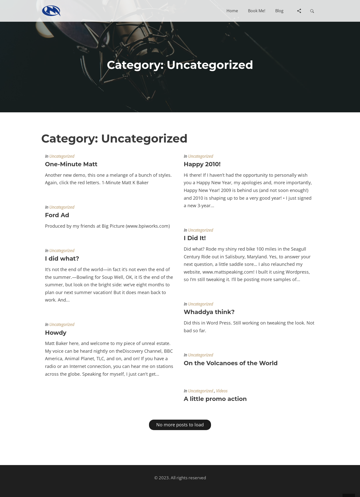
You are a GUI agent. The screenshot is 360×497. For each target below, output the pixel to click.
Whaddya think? (209, 312)
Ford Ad (57, 215)
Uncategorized (61, 156)
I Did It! (195, 238)
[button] (232, 11)
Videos (222, 391)
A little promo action (215, 398)
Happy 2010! (202, 164)
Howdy (55, 332)
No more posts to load (180, 425)
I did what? (62, 258)
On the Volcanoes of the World (231, 363)
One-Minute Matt (71, 164)
